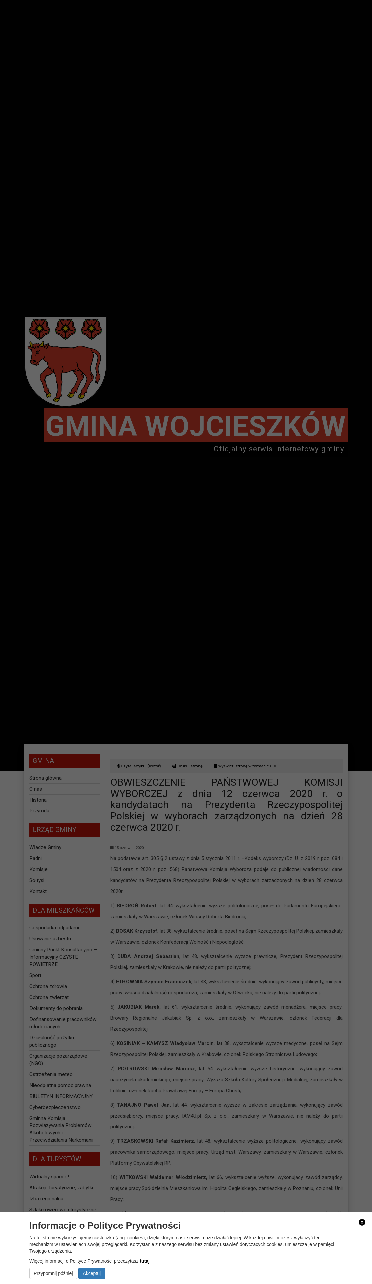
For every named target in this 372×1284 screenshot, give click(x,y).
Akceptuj (92, 1273)
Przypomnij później (53, 1273)
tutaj (145, 1261)
